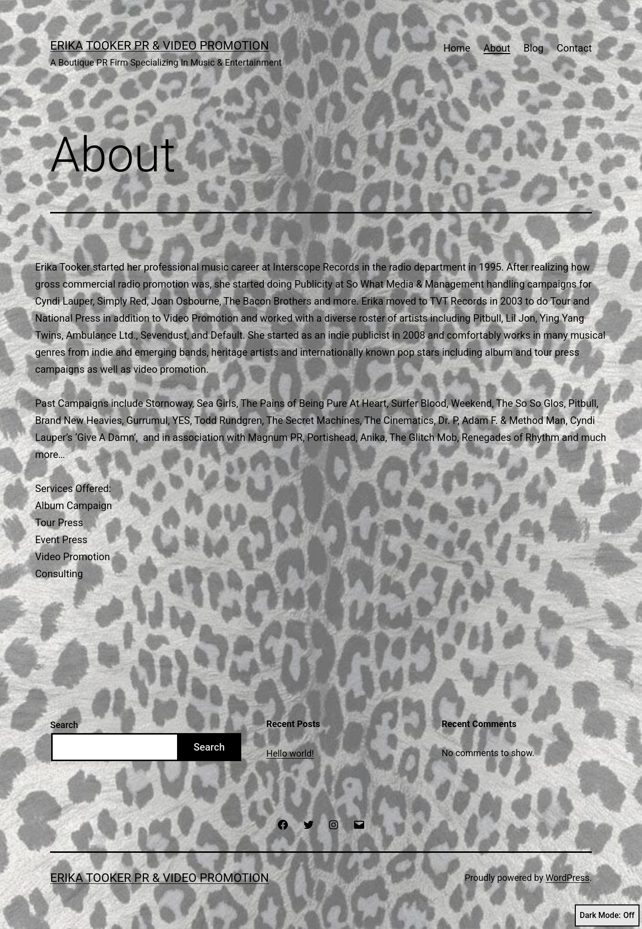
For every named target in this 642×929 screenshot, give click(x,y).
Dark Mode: (607, 915)
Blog (534, 48)
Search (64, 725)
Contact (574, 48)
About (497, 48)
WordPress (567, 877)
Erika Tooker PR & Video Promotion (159, 46)
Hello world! (290, 753)
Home (456, 48)
